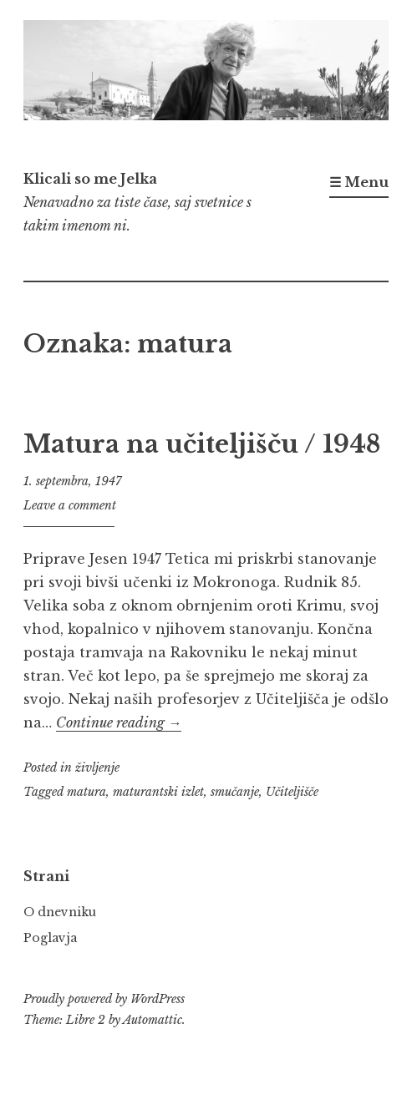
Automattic (152, 1019)
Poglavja (50, 937)
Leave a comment (69, 505)
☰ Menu (359, 182)
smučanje (235, 791)
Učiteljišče (292, 791)
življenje (97, 767)
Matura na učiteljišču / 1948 (201, 444)
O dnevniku (59, 912)
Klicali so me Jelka (90, 178)
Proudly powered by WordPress (104, 998)
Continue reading (118, 722)
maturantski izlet (158, 791)
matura (86, 791)
